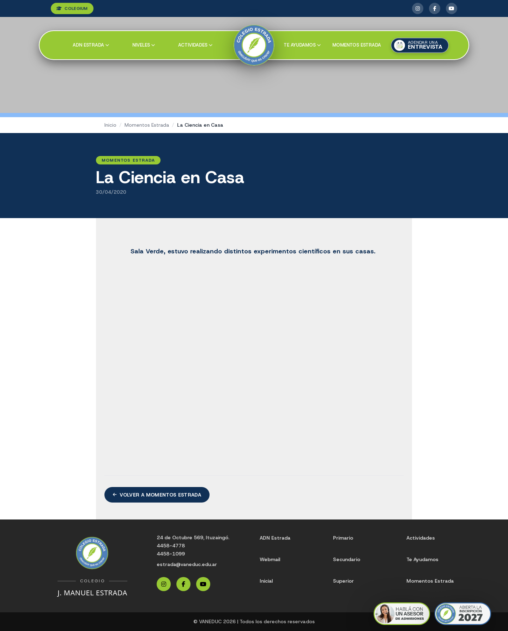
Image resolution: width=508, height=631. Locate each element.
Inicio (110, 125)
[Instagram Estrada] (417, 8)
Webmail (270, 559)
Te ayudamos (302, 45)
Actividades (195, 45)
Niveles (143, 45)
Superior (343, 581)
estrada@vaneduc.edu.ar (187, 564)
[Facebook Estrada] (434, 8)
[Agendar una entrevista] (419, 45)
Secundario (346, 559)
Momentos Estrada (356, 45)
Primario (343, 538)
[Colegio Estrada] (254, 45)
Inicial (266, 581)
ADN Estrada (91, 45)
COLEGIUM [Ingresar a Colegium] (72, 8)
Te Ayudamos (422, 559)
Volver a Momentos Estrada (157, 495)
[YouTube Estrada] (451, 8)
